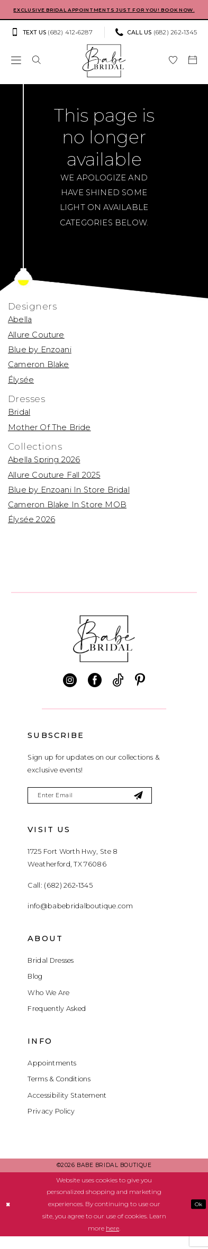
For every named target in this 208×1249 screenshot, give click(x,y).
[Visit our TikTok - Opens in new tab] (118, 690)
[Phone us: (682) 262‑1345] (156, 42)
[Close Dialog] (9, 1216)
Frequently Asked (57, 1021)
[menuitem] (54, 42)
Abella (20, 329)
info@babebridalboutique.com (80, 919)
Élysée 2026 (31, 529)
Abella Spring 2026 (44, 469)
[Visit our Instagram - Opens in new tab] (70, 690)
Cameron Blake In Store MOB (67, 514)
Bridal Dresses (51, 973)
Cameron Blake (38, 374)
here (112, 1240)
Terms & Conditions (59, 1092)
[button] (15, 70)
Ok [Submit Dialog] (197, 1216)
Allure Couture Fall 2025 (54, 484)
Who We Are (48, 1005)
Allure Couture (36, 344)
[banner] (104, 70)
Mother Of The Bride (49, 437)
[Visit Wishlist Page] (173, 70)
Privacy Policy (51, 1123)
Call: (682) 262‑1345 (60, 897)
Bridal (19, 421)
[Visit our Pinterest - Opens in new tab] (140, 690)
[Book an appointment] (192, 70)
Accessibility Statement (67, 1107)
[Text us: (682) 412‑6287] (51, 42)
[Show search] (37, 70)
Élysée (21, 389)
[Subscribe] (159, 806)
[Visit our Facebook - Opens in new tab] (95, 690)
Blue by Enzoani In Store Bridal (69, 499)
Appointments (52, 1075)
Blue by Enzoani (39, 359)
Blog (35, 989)
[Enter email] (101, 806)
